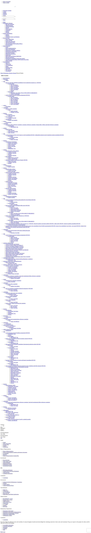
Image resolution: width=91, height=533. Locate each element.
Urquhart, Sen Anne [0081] (12, 170)
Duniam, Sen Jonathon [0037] (12, 120)
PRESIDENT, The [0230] (14, 340)
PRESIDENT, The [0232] (14, 343)
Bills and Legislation (10, 24)
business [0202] (5, 309)
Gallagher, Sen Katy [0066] (12, 153)
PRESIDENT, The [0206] (12, 313)
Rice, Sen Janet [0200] (14, 306)
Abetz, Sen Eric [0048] (11, 132)
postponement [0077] (8, 165)
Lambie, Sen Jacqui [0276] (12, 393)
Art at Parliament (9, 65)
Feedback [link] (5, 528)
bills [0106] (4, 198)
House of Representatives (11, 48)
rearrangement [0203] (8, 310)
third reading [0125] (10, 220)
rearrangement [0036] (8, 119)
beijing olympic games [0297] (10, 417)
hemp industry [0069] (8, 156)
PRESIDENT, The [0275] (12, 392)
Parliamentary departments (11, 51)
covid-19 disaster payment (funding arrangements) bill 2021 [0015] (18, 95)
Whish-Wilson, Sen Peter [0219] (16, 328)
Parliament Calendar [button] (7, 10)
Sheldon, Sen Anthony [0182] (15, 286)
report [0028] (9, 109)
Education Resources (10, 57)
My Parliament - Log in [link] (8, 498)
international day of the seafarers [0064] (12, 150)
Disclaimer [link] (5, 527)
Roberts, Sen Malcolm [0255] (15, 369)
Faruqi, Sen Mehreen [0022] (15, 103)
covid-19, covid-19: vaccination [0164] (12, 265)
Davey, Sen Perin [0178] (11, 281)
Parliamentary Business (8, 23)
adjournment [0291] (5, 410)
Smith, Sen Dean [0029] (14, 111)
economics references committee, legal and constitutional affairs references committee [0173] (23, 276)
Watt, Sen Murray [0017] (14, 97)
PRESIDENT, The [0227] (14, 337)
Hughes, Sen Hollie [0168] (12, 270)
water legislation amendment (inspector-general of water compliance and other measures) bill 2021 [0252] (26, 365)
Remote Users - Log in (7, 499)
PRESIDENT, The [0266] (14, 381)
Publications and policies (11, 53)
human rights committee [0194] (10, 299)
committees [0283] (5, 401)
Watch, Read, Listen (10, 39)
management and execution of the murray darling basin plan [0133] (18, 230)
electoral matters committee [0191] (11, 296)
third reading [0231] (10, 342)
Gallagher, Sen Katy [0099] (12, 190)
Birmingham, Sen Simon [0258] (16, 372)
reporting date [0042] (11, 125)
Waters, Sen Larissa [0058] (12, 144)
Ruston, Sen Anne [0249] (14, 362)
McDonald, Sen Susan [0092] (12, 182)
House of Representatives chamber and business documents (15, 452)
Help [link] (4, 529)
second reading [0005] (11, 83)
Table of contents (4, 75)
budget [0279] (7, 396)
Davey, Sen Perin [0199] (14, 305)
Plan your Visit (9, 69)
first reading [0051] (10, 136)
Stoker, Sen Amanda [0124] (15, 219)
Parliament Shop (9, 67)
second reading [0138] (11, 236)
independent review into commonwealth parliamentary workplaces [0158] (19, 258)
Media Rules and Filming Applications (13, 56)
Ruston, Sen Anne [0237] (14, 348)
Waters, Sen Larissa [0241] (15, 353)
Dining (7, 66)
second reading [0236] (11, 347)
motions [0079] (5, 167)
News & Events (6, 38)
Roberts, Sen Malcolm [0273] (12, 389)
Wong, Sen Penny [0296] (11, 415)
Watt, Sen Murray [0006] (14, 84)
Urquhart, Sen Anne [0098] (12, 189)
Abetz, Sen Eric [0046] (11, 130)
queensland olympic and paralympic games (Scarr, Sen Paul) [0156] (18, 256)
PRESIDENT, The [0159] (12, 260)
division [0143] (12, 241)
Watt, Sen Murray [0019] (14, 99)
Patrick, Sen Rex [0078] (11, 166)
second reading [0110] (11, 203)
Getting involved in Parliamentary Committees (12, 482)
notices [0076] (4, 164)
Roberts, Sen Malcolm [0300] (12, 420)
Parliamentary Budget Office (9, 514)
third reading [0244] (10, 356)
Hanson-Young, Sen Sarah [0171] (13, 273)
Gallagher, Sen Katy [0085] (12, 174)
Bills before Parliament (7, 470)
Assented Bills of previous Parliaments (11, 471)
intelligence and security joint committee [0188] (14, 293)
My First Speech (9, 44)
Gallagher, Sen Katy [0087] (12, 177)
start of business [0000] (6, 78)
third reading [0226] (10, 336)
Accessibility (8, 71)
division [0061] (9, 147)
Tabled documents (9, 25)
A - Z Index (5, 504)
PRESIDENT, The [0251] (14, 364)
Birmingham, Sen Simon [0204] (13, 311)
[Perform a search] (14, 16)
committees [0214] (5, 322)
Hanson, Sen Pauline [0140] (15, 238)
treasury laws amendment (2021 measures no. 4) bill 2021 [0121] (17, 215)
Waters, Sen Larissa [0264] (15, 379)
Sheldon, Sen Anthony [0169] (12, 271)
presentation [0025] (8, 106)
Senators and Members (7, 33)
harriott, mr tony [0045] (9, 129)
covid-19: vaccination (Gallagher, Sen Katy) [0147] (14, 246)
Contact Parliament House (8, 485)
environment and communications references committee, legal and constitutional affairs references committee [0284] (28, 402)
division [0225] (9, 335)
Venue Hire (8, 68)
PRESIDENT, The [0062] (12, 148)
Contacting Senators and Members (13, 36)
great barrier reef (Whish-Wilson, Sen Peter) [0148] (15, 247)
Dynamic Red (6, 444)
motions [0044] (5, 128)
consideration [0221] (8, 330)
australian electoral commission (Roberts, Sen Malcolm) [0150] (17, 249)
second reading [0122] (11, 216)
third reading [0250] (10, 363)
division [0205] (9, 312)
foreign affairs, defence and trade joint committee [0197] (16, 303)
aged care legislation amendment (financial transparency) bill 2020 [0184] (19, 288)
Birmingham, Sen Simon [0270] (13, 386)
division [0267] (12, 382)
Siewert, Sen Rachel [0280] (12, 397)
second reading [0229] (11, 339)
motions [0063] (5, 149)
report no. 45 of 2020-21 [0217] (10, 326)
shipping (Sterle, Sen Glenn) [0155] (11, 255)
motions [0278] (5, 395)
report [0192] (9, 297)
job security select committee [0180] (11, 284)
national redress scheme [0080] (10, 169)
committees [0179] (5, 282)
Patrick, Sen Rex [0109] (14, 202)
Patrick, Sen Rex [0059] (11, 145)
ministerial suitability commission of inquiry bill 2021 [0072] (16, 160)
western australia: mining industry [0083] (12, 172)
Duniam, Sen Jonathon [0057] (12, 142)
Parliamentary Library (7, 464)
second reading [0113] (11, 206)
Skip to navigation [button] (6, 1)
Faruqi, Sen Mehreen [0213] (15, 321)
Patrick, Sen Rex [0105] (11, 197)
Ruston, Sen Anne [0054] (14, 139)
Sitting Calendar (9, 60)
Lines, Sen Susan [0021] (14, 102)
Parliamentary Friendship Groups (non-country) (15, 58)
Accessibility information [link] (8, 525)
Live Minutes (5, 453)
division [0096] (9, 187)
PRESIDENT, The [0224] (12, 334)
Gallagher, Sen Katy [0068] (12, 155)
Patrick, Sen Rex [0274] (11, 390)
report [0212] (9, 320)
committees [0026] (5, 107)
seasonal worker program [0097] (11, 188)
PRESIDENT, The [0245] (14, 357)
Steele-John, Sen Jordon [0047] (13, 131)
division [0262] (12, 377)
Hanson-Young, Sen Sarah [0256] (16, 370)
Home (4, 22)
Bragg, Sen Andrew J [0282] (12, 400)
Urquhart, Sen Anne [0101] (12, 193)
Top (1, 438)
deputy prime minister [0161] (10, 262)
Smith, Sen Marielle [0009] (15, 88)
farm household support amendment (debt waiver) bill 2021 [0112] (18, 205)
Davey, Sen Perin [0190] (14, 295)
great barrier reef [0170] (9, 272)
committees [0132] (5, 229)
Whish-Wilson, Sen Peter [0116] (16, 210)
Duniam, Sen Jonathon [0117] (15, 211)
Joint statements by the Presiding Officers (14, 43)
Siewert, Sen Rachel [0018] (15, 98)
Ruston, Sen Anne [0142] (14, 240)
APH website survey (7, 502)
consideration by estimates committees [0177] (13, 280)
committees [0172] (5, 274)
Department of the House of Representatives (12, 512)
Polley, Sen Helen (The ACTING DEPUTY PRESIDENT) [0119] (22, 213)
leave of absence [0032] (9, 114)
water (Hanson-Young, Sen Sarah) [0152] (12, 252)
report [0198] (9, 304)
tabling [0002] (7, 80)
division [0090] (9, 180)
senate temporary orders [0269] (10, 385)
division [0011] (12, 90)
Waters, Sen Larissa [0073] (12, 161)
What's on (8, 63)
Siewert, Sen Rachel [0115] (15, 208)
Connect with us (6, 484)
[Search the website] (8, 16)
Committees (8, 30)
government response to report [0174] (14, 277)
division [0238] (12, 349)
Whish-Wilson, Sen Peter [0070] (13, 157)
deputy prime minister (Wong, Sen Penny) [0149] (14, 248)
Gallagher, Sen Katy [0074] (12, 162)
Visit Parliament (6, 61)
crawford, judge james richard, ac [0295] (12, 414)
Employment (8, 55)
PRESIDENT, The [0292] (9, 411)
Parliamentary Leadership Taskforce (13, 50)
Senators (7, 34)
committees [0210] (5, 318)
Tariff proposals (6, 472)
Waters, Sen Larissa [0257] (15, 371)
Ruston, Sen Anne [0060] (11, 146)
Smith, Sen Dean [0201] (14, 307)
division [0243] (12, 355)
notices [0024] (4, 105)
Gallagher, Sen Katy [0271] (12, 387)
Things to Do (8, 64)
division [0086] (9, 175)
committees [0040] (5, 123)
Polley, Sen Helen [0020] (14, 100)
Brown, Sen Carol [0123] (14, 218)
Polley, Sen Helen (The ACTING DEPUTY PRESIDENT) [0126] (22, 221)
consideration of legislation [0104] (11, 196)
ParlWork (5, 14)
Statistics (7, 31)
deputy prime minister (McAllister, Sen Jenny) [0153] (15, 253)
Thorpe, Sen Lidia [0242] (14, 354)
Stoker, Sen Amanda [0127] (15, 222)
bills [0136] (4, 233)
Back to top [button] (3, 531)
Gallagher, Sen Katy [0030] (15, 112)
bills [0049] (4, 133)
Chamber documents (10, 26)
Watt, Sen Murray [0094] (11, 185)
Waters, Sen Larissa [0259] (15, 373)
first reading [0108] (10, 200)
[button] (4, 19)
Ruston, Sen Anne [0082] (11, 171)
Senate (7, 47)
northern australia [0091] (9, 181)
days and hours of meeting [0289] (11, 408)
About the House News (10, 42)
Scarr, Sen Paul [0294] (11, 413)
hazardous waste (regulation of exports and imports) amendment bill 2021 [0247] (20, 360)
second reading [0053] (11, 138)
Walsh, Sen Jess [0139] (14, 237)
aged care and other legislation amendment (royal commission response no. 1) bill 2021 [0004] (23, 82)
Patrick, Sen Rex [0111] (14, 204)
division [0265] (12, 380)
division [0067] (9, 154)
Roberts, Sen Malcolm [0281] (12, 398)
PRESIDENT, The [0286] (14, 404)
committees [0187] (5, 291)
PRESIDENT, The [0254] (14, 368)
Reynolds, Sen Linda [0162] (12, 263)
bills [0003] (4, 81)
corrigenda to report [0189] (12, 294)
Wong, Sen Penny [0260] (14, 375)
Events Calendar (9, 40)
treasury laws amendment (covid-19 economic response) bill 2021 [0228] (19, 338)
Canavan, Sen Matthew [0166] (13, 268)
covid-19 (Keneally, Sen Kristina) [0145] (12, 244)
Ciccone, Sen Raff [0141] (14, 239)
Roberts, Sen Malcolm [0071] (12, 158)
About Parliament (6, 46)
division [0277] (9, 394)
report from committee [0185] (12, 289)
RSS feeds (5, 506)
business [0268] (5, 384)
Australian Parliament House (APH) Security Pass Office (17, 59)
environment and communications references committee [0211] (17, 319)
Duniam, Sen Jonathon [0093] (12, 183)
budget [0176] (4, 279)
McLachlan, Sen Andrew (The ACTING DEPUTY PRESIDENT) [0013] (24, 92)
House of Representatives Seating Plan (11, 455)
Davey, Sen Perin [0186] (14, 290)
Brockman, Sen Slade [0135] (15, 232)
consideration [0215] (8, 323)
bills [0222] (4, 331)
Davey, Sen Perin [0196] (14, 302)
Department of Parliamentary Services (11, 513)
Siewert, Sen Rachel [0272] (12, 388)
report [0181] (9, 285)
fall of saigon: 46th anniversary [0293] (12, 412)
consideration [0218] (11, 327)
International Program (10, 52)
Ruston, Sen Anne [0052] (14, 137)
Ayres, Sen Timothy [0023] (15, 104)
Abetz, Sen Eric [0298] (11, 418)
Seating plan (5, 446)
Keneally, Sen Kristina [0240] (15, 352)
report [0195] (9, 301)
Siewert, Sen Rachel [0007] (15, 86)
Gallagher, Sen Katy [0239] (15, 351)
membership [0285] (10, 403)
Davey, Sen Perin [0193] (14, 298)
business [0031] (5, 113)
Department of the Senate (8, 510)
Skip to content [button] (6, 2)
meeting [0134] (9, 231)
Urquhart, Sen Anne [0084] (12, 173)
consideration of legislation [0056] (11, 141)
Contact (4, 11)
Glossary (5, 505)
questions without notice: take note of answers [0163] (12, 264)
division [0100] (9, 191)
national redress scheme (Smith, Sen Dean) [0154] (14, 254)
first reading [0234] (10, 345)
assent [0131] (9, 228)
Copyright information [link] (7, 526)
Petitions (7, 32)
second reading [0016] (11, 96)
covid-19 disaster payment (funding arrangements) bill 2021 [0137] (18, 235)
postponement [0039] (8, 122)
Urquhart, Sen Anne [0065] (12, 152)
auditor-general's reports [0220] (8, 329)
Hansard (7, 27)
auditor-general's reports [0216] (8, 324)
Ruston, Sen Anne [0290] (11, 409)
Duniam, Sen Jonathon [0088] (12, 178)
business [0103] (5, 195)
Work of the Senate (7, 443)
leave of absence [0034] (9, 116)
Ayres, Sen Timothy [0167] (12, 269)
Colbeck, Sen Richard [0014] (15, 94)
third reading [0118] (10, 212)
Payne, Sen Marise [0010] (14, 89)
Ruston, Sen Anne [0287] (14, 405)
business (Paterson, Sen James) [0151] (12, 251)
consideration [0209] (8, 316)
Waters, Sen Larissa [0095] (12, 186)
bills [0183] (4, 287)
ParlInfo (4, 12)
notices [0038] (4, 121)
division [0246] (12, 359)
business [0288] (5, 406)
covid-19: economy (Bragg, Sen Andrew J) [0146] (14, 245)
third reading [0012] (10, 91)
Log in (4, 15)
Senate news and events (10, 41)
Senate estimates (9, 28)
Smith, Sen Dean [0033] (11, 115)
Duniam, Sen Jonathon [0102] (12, 194)
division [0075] (9, 163)
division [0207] (9, 314)
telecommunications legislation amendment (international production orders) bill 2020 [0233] (23, 344)
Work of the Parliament (10, 49)
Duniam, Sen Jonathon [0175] (15, 278)
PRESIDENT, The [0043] (14, 127)
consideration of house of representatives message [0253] (18, 367)
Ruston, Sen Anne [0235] (14, 346)
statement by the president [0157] (8, 257)
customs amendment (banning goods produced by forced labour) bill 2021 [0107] (21, 199)
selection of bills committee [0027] (11, 108)
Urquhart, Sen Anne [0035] (12, 117)
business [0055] (5, 140)
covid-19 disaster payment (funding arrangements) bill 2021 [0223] (18, 332)
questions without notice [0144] (8, 243)
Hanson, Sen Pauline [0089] (12, 179)
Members (7, 35)
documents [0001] (5, 79)
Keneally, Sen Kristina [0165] (12, 266)
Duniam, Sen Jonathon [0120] (15, 214)
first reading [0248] (10, 361)
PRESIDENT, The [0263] (14, 378)
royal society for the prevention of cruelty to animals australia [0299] (18, 419)
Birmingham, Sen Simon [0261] (16, 376)
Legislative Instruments (8, 473)
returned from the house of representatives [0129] (16, 224)
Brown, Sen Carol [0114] (14, 207)
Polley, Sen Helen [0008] (14, 87)
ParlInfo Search (6, 500)
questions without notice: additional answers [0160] (12, 261)
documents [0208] (5, 315)
